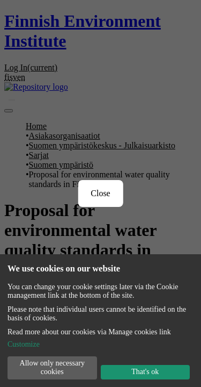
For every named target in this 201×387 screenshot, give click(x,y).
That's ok (145, 371)
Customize (26, 338)
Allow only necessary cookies (52, 365)
